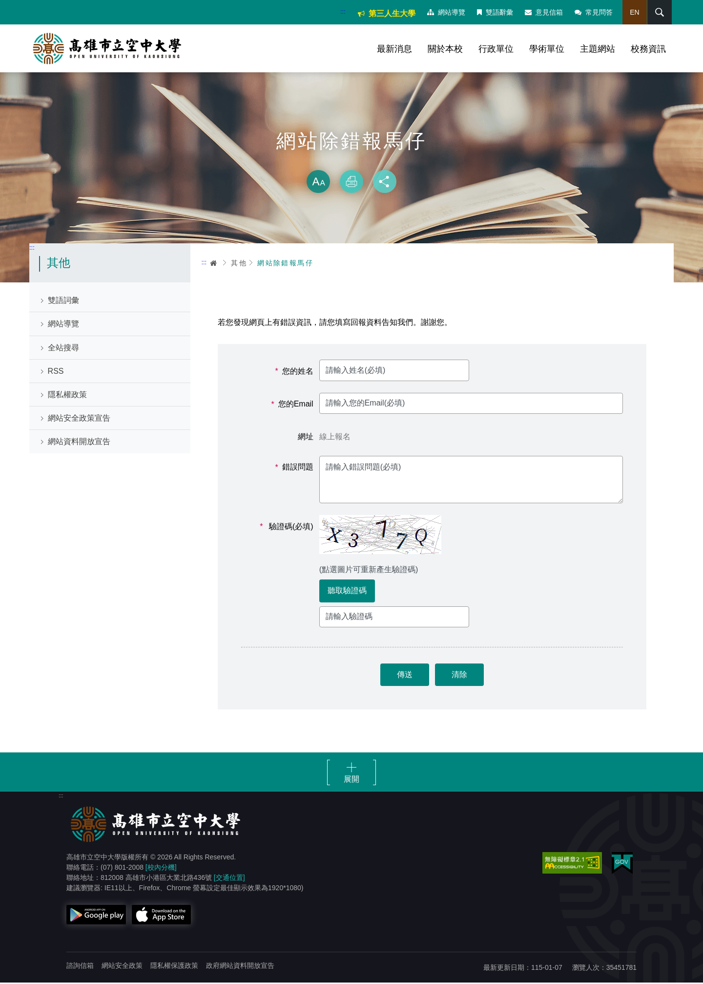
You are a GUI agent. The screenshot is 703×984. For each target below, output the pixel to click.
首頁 (214, 263)
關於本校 (445, 49)
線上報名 (335, 438)
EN (634, 12)
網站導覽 (446, 12)
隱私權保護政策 (174, 967)
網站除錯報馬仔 (285, 263)
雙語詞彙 (63, 302)
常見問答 (593, 12)
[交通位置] (229, 879)
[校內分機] (161, 869)
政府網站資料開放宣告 (240, 967)
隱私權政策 (67, 396)
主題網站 (597, 49)
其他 (239, 263)
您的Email (292, 405)
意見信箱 (543, 12)
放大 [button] (318, 182)
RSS (56, 372)
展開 (351, 780)
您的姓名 (294, 372)
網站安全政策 (122, 967)
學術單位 (546, 49)
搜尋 (658, 12)
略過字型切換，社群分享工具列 (351, 161)
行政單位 (496, 49)
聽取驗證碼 (347, 592)
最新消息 (394, 49)
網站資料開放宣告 (79, 443)
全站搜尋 (63, 348)
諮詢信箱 (80, 967)
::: (342, 11)
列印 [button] (351, 182)
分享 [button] (384, 182)
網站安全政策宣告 (79, 419)
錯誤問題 (294, 468)
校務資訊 (648, 49)
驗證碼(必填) (286, 527)
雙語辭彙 (494, 12)
